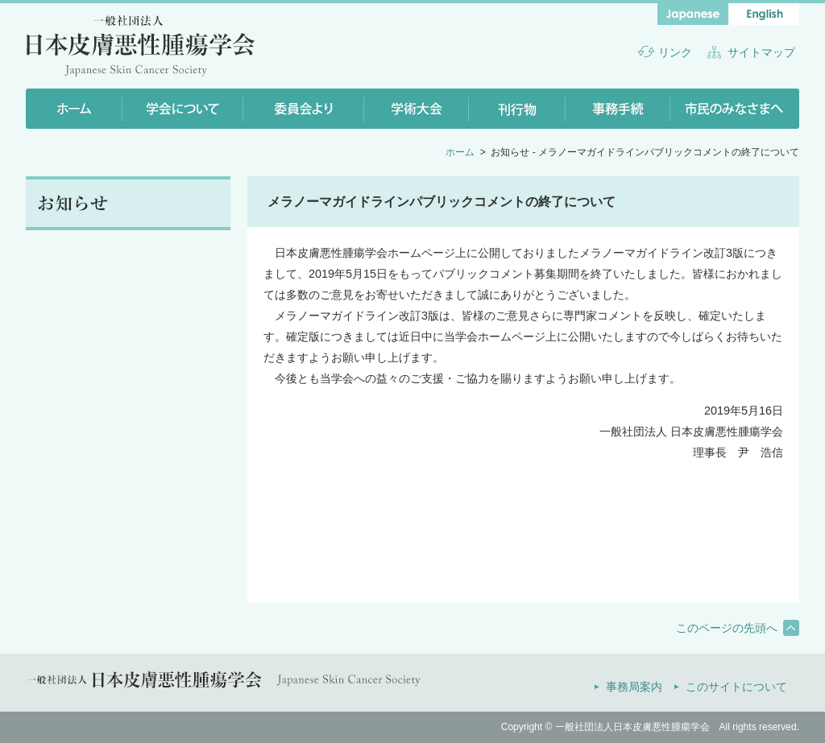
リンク (675, 52)
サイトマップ (761, 52)
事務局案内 (634, 686)
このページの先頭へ (726, 627)
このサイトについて (736, 686)
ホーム (460, 152)
